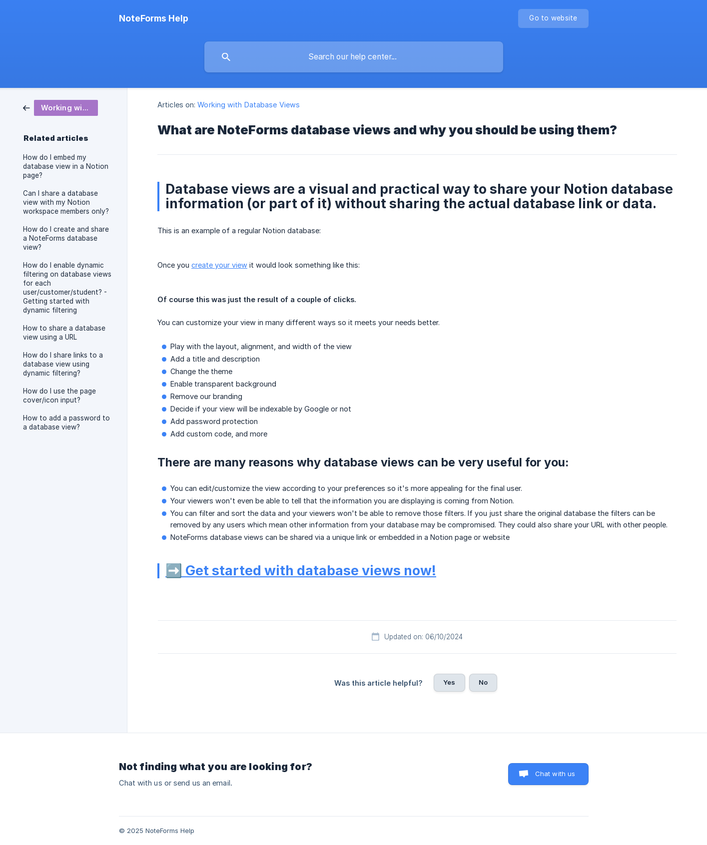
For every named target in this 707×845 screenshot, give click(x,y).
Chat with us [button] (555, 774)
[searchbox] (353, 56)
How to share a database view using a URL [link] (64, 332)
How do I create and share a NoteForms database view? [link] (66, 238)
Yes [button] (449, 682)
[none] (153, 18)
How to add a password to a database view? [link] (66, 422)
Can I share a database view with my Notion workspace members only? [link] (66, 202)
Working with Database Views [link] (248, 104)
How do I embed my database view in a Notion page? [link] (65, 166)
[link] (60, 107)
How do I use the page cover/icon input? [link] (59, 395)
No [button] (483, 682)
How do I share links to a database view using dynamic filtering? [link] (63, 364)
